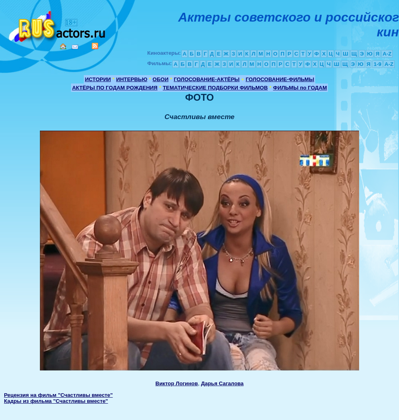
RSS (95, 46)
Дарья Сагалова (222, 383)
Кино (58, 25)
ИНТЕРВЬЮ (131, 79)
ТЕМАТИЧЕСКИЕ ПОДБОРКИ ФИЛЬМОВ (215, 88)
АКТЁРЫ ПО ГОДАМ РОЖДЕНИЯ (115, 88)
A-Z (387, 54)
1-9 (377, 64)
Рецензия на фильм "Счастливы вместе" (58, 395)
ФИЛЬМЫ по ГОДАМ (300, 88)
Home (63, 46)
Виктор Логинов (177, 383)
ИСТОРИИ (98, 79)
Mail (75, 47)
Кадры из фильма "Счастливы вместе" (56, 401)
